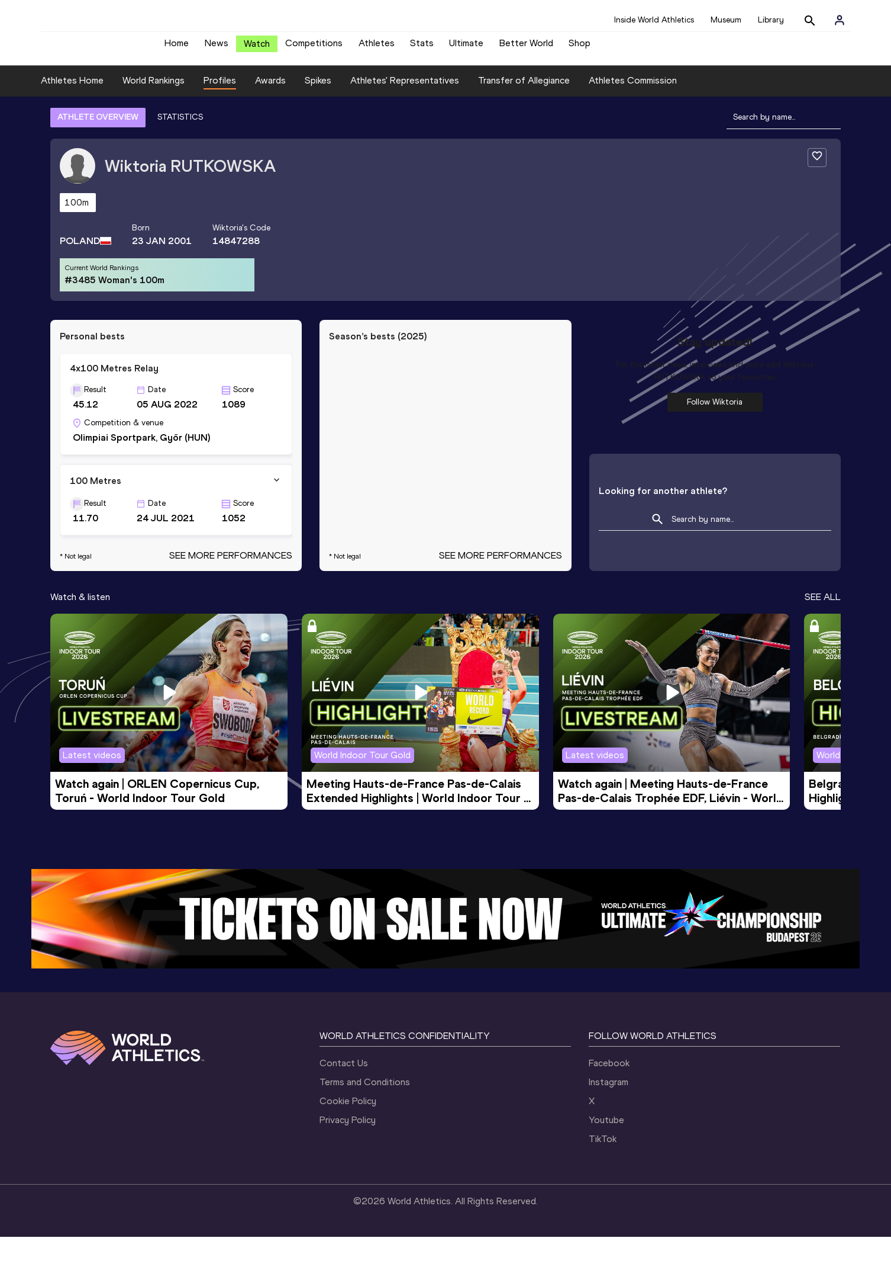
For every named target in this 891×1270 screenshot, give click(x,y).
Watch (257, 48)
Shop (579, 47)
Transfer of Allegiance (524, 113)
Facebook (609, 1096)
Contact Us (343, 1096)
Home (176, 47)
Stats (422, 47)
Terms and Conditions (364, 1115)
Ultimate (466, 47)
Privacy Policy (347, 1153)
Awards (270, 113)
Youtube (606, 1153)
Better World (526, 47)
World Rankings (153, 113)
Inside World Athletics (654, 20)
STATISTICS (180, 150)
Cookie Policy (347, 1134)
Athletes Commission (633, 113)
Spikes (318, 113)
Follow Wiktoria (714, 434)
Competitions (314, 47)
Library (771, 20)
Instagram (608, 1115)
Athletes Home (72, 113)
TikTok (602, 1172)
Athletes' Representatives (404, 113)
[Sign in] (839, 20)
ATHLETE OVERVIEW (97, 150)
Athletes (377, 47)
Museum (726, 20)
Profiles (220, 113)
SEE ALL (823, 629)
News (216, 47)
